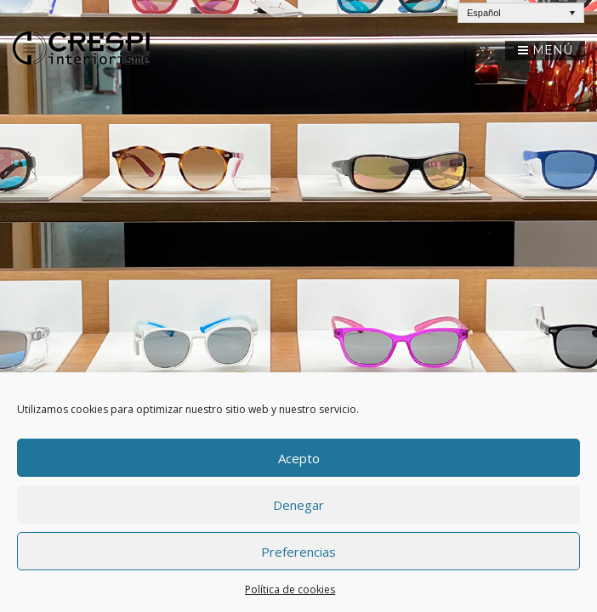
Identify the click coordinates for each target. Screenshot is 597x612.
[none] (521, 13)
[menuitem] (521, 13)
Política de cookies (290, 589)
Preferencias (298, 551)
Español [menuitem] (484, 13)
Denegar (298, 504)
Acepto (299, 458)
